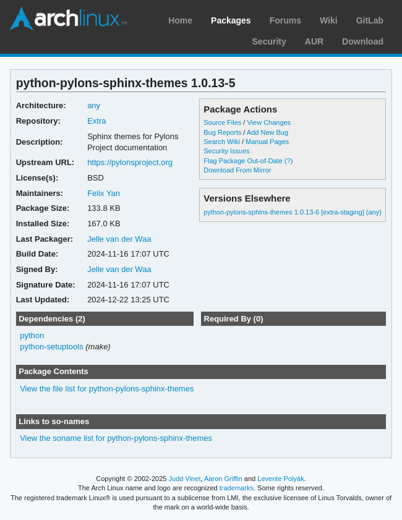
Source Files (222, 122)
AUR (314, 41)
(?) (288, 160)
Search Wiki (221, 141)
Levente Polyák (280, 478)
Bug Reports (222, 132)
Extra (96, 121)
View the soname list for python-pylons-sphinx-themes (116, 438)
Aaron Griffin (223, 478)
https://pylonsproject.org (130, 162)
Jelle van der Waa (119, 239)
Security (269, 41)
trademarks (237, 488)
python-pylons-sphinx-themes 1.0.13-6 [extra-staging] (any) (292, 212)
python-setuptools (51, 346)
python (32, 335)
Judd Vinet (185, 478)
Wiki (329, 20)
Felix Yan (103, 193)
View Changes (269, 122)
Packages (231, 20)
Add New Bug (267, 132)
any (93, 105)
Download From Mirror (237, 170)
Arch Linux (68, 18)
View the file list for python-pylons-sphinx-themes (107, 388)
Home (180, 20)
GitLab (369, 20)
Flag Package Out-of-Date (243, 160)
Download (362, 41)
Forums (285, 20)
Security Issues (226, 151)
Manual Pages (267, 141)
